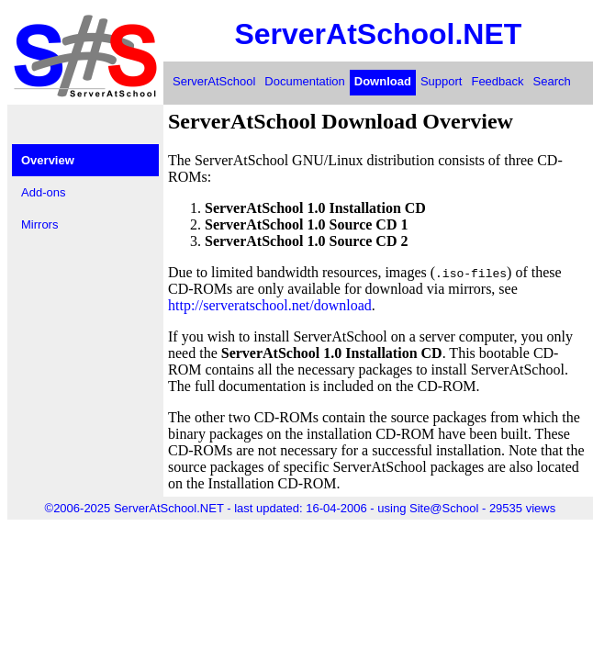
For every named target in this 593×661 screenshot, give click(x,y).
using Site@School (427, 508)
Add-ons (43, 192)
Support (441, 81)
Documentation (304, 81)
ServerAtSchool (214, 81)
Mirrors (39, 224)
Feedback (497, 81)
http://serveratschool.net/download (270, 305)
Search (552, 81)
